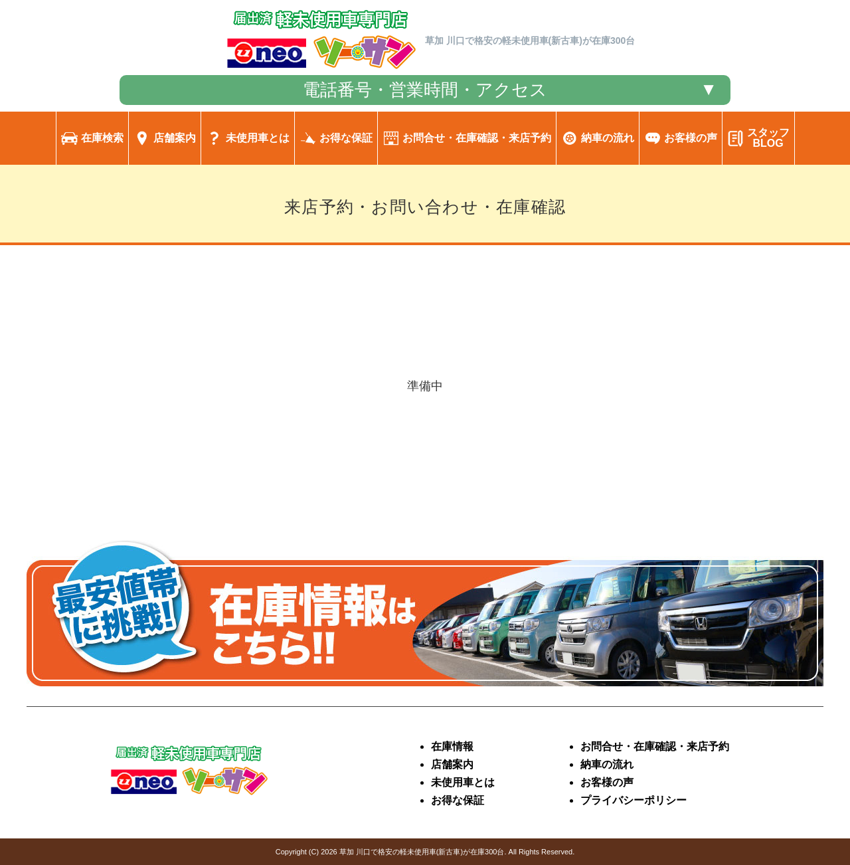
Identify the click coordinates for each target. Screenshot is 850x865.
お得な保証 (457, 800)
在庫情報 (452, 746)
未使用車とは (463, 782)
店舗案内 (452, 764)
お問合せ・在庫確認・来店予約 (654, 746)
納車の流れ (607, 764)
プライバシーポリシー (633, 800)
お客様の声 (607, 782)
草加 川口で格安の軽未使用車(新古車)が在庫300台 (422, 852)
